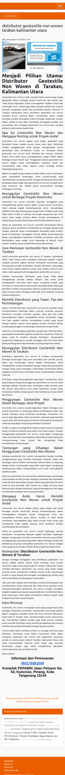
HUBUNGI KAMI (11, 770)
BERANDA (9, 761)
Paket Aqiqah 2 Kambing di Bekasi (28, 739)
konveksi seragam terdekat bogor (25, 725)
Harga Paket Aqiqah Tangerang (41, 722)
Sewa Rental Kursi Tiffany (13, 718)
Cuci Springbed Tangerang (44, 739)
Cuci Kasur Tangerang (21, 729)
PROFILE (8, 764)
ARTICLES (8, 767)
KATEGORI (10, 16)
